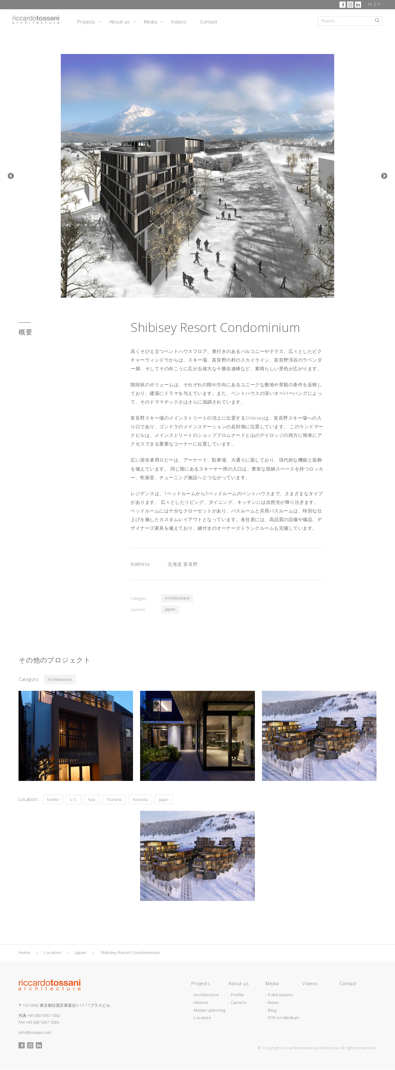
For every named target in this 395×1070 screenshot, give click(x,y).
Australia (140, 800)
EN (370, 4)
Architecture (177, 598)
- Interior (200, 1003)
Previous (11, 176)
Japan (170, 609)
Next (384, 176)
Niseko (53, 800)
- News (271, 1003)
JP (378, 4)
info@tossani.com (35, 1032)
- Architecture (205, 995)
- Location (201, 1018)
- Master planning (208, 1010)
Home (24, 953)
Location (52, 953)
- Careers (237, 1003)
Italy (92, 800)
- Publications (278, 995)
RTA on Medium (283, 1018)
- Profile (236, 995)
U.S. (73, 800)
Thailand (114, 800)
